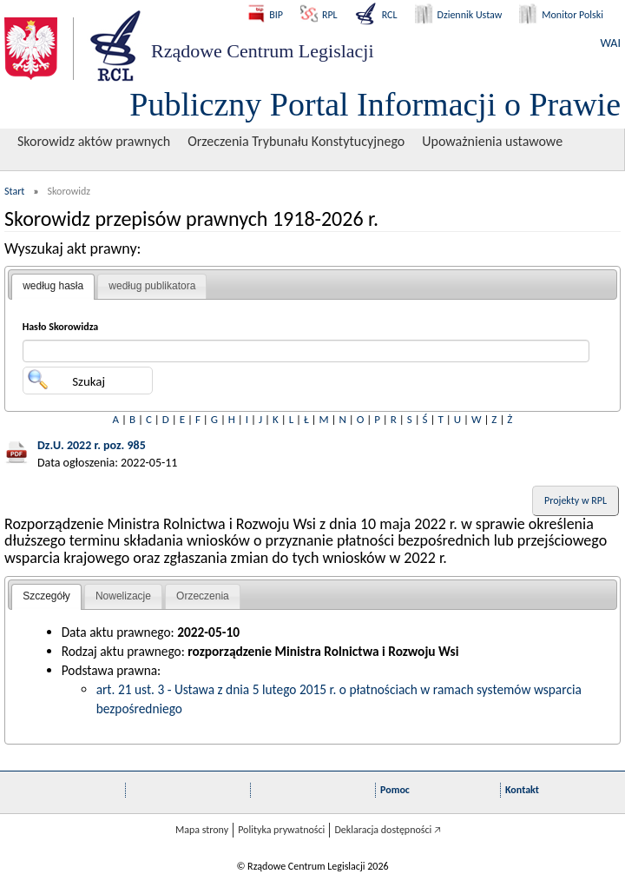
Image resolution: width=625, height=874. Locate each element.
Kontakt (522, 790)
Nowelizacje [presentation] (123, 596)
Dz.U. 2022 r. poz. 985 (91, 445)
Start (14, 191)
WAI (611, 43)
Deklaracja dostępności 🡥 (387, 830)
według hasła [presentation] (53, 286)
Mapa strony (201, 830)
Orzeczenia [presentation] (202, 596)
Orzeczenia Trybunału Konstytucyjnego (296, 141)
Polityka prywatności (281, 830)
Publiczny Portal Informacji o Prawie (375, 104)
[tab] (53, 287)
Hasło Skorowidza (61, 327)
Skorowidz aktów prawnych (93, 141)
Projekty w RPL (575, 500)
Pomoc (395, 790)
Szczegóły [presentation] (46, 596)
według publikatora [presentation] (152, 286)
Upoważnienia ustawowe (492, 141)
